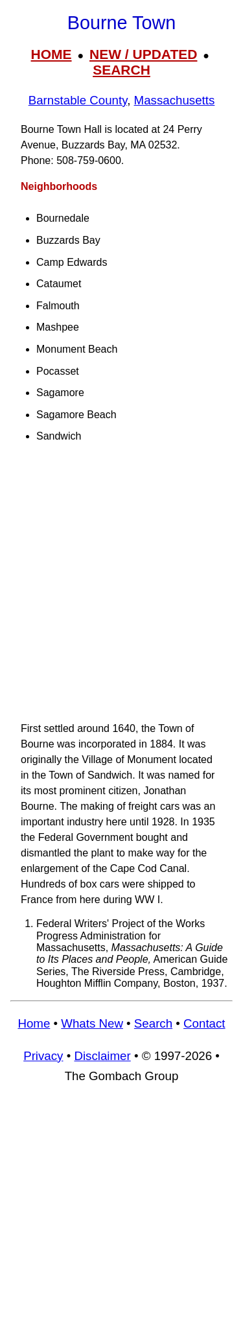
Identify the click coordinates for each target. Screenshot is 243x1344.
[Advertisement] (121, 588)
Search (153, 1023)
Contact (204, 1023)
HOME (51, 54)
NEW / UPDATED (143, 54)
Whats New (92, 1023)
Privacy (43, 1056)
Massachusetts (174, 100)
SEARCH (121, 69)
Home (33, 1023)
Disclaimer (102, 1056)
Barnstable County (78, 100)
